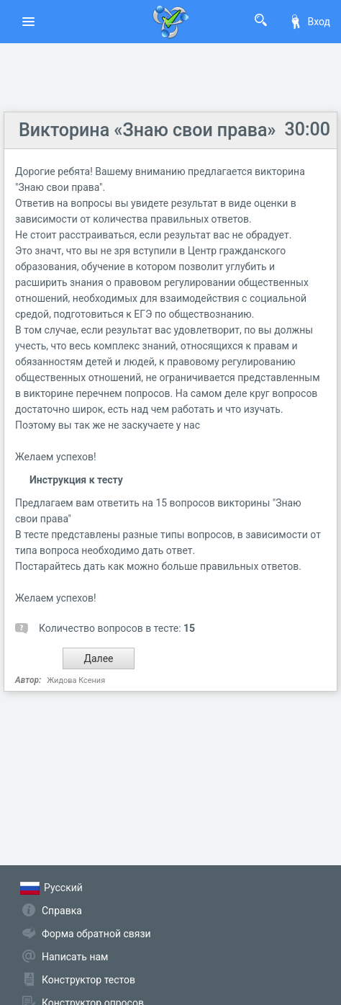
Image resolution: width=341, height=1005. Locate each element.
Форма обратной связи (96, 933)
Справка (62, 910)
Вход (309, 21)
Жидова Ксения (76, 680)
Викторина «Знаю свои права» (147, 130)
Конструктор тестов (88, 980)
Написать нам (75, 956)
